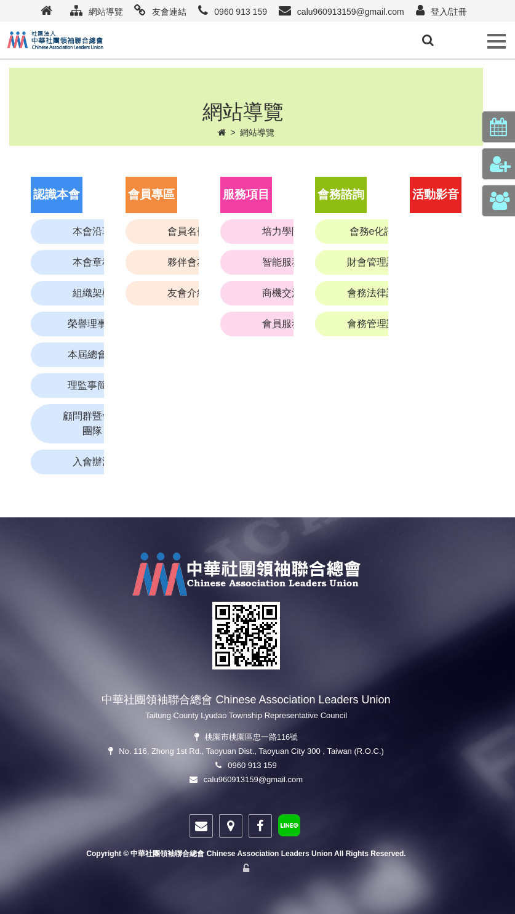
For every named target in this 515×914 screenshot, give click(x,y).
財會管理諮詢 (376, 262)
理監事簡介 (92, 385)
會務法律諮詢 (376, 293)
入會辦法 (92, 461)
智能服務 (281, 262)
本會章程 (92, 262)
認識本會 (56, 194)
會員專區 (151, 194)
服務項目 (246, 194)
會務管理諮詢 (376, 323)
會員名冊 (187, 231)
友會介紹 (187, 293)
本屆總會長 (92, 354)
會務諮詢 (340, 194)
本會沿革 (92, 231)
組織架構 (92, 293)
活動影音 (435, 194)
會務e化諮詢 (376, 231)
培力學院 (281, 231)
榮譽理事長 (92, 323)
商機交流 (281, 293)
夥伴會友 (187, 262)
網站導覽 (257, 132)
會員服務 (281, 323)
